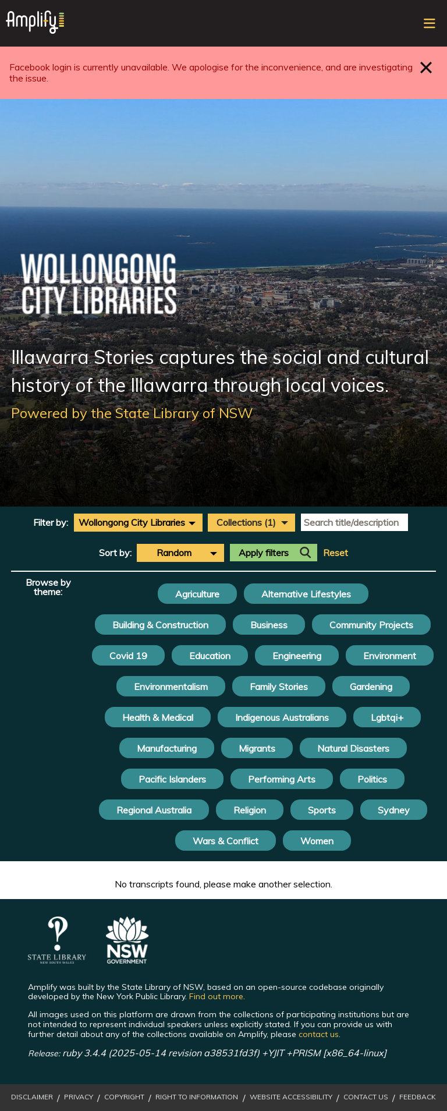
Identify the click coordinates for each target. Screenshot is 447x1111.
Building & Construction (160, 625)
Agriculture (197, 594)
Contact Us (365, 1097)
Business (269, 625)
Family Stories (279, 686)
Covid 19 (128, 655)
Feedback (417, 1097)
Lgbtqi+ (387, 717)
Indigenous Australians (282, 717)
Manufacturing (167, 748)
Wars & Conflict (225, 841)
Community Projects (371, 625)
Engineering (296, 655)
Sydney (394, 810)
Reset (335, 552)
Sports (322, 810)
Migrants (257, 748)
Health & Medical (157, 717)
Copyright (124, 1097)
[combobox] (138, 522)
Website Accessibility (291, 1097)
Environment (389, 655)
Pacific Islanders (172, 779)
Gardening (371, 686)
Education (209, 655)
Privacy (78, 1097)
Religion (249, 810)
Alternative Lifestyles (306, 594)
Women (317, 841)
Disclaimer (32, 1097)
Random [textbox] (174, 552)
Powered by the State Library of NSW (132, 413)
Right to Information (196, 1097)
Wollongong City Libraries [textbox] (132, 522)
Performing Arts (281, 779)
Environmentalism (171, 686)
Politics (372, 779)
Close (426, 67)
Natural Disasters (353, 748)
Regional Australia (153, 810)
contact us (319, 1034)
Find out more (216, 996)
